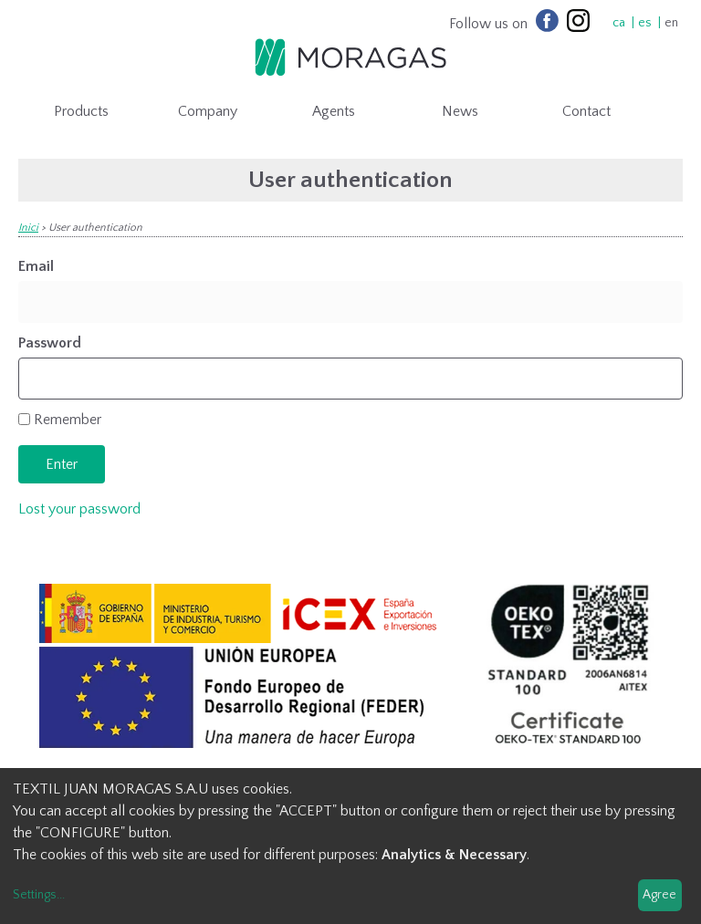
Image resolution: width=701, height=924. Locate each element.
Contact (586, 111)
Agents (333, 111)
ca (618, 23)
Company (207, 111)
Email (36, 266)
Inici (28, 228)
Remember (67, 419)
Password (49, 343)
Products (81, 111)
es (645, 23)
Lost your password (79, 509)
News (460, 111)
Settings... (39, 895)
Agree (659, 895)
